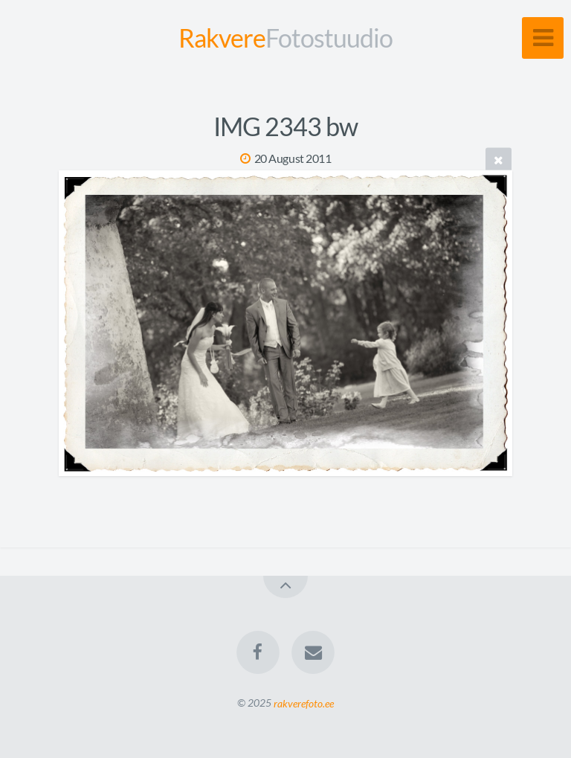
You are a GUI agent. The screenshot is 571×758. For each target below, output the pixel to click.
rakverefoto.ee (304, 702)
